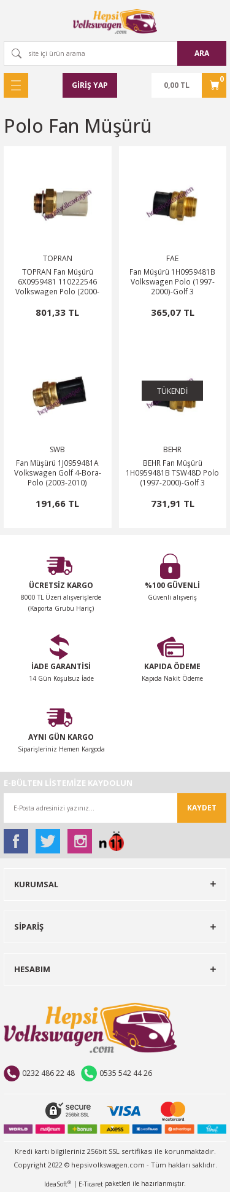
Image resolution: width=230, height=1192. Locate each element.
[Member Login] (90, 85)
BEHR (172, 449)
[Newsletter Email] (115, 808)
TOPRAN (57, 258)
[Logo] (115, 21)
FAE (172, 258)
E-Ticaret (91, 1184)
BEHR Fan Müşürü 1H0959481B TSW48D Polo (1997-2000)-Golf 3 (172, 472)
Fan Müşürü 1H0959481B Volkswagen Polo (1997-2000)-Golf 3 (172, 281)
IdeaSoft (57, 1184)
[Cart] (188, 85)
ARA (201, 53)
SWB (57, 449)
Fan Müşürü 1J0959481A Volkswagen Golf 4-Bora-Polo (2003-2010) (57, 472)
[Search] (115, 53)
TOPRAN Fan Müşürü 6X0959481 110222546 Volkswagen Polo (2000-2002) (57, 281)
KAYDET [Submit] (202, 807)
